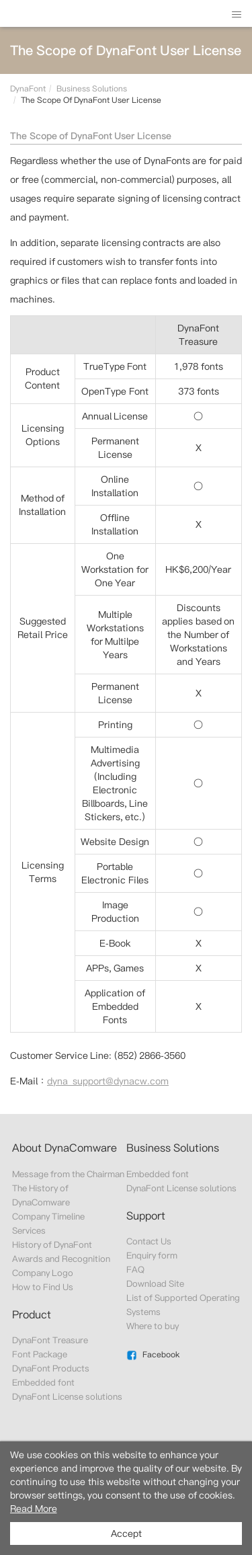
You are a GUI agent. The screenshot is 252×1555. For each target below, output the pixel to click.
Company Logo (42, 1273)
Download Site (155, 1284)
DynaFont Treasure (50, 1340)
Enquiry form (151, 1255)
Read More (33, 1508)
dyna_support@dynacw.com (108, 1081)
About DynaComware (64, 1148)
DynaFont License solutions (67, 1397)
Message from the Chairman (68, 1174)
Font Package (39, 1354)
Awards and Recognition (61, 1259)
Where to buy (152, 1326)
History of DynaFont (52, 1245)
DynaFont (28, 88)
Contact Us (148, 1241)
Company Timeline (48, 1216)
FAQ (135, 1270)
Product (31, 1314)
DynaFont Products (50, 1368)
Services (29, 1231)
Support (145, 1215)
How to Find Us (43, 1287)
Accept (126, 1533)
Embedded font (43, 1383)
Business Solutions (91, 88)
